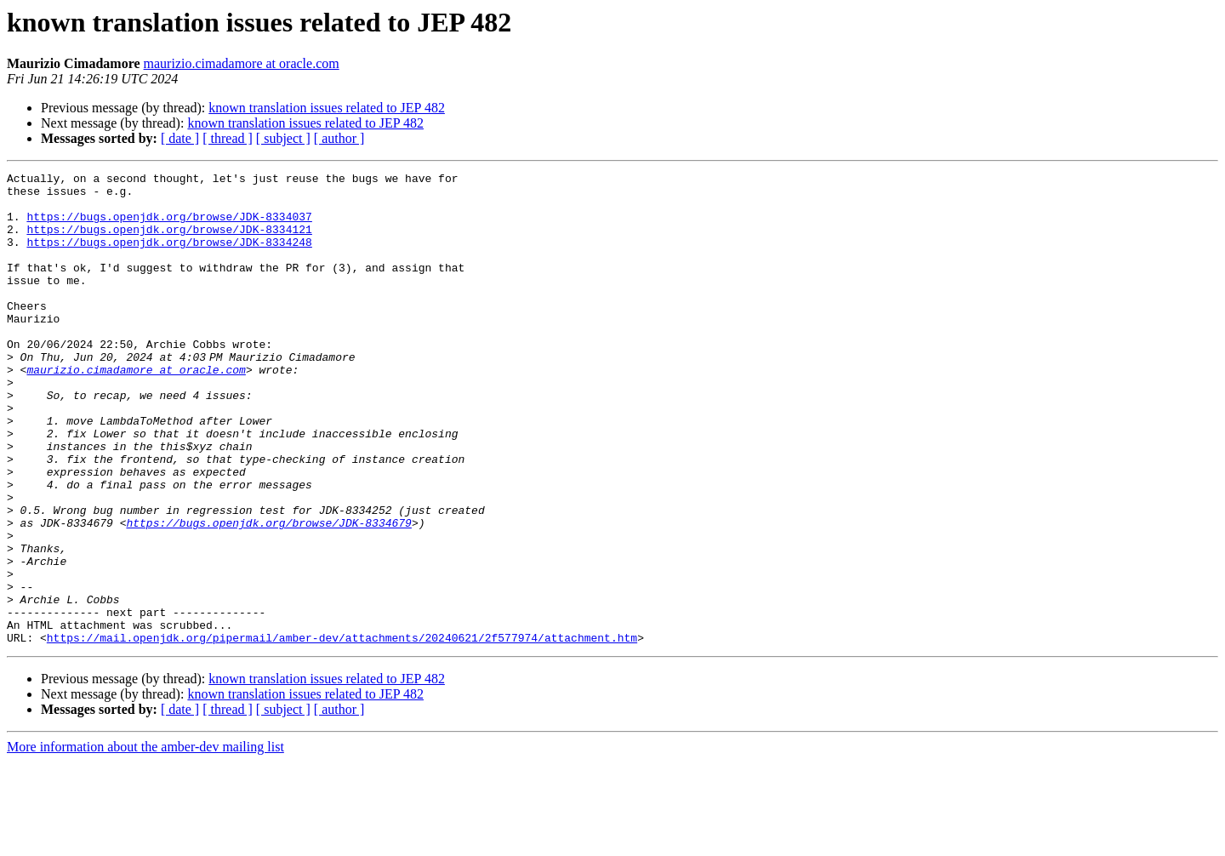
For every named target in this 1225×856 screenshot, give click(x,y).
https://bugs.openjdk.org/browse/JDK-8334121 (168, 241)
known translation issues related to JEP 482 (326, 107)
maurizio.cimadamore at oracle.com (241, 63)
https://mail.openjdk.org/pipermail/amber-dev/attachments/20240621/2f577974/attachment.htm (342, 731)
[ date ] (180, 138)
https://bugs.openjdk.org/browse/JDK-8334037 (168, 226)
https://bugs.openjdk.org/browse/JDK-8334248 (168, 257)
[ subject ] (283, 138)
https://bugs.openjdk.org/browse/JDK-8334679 (268, 594)
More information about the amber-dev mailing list (145, 841)
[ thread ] (227, 138)
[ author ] (339, 138)
